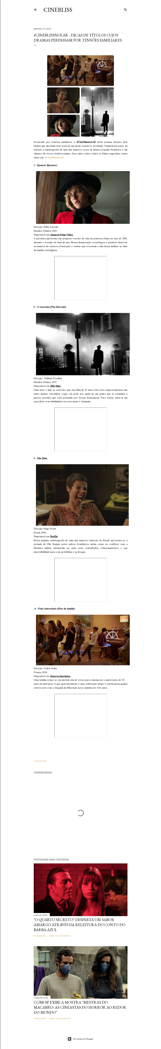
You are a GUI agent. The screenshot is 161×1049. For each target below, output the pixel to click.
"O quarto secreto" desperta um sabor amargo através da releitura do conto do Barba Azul (79, 924)
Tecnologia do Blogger (80, 1039)
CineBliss (57, 10)
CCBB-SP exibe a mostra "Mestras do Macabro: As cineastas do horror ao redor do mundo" (80, 1007)
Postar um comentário (60, 935)
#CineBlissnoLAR (54, 157)
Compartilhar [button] (40, 761)
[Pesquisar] (125, 9)
